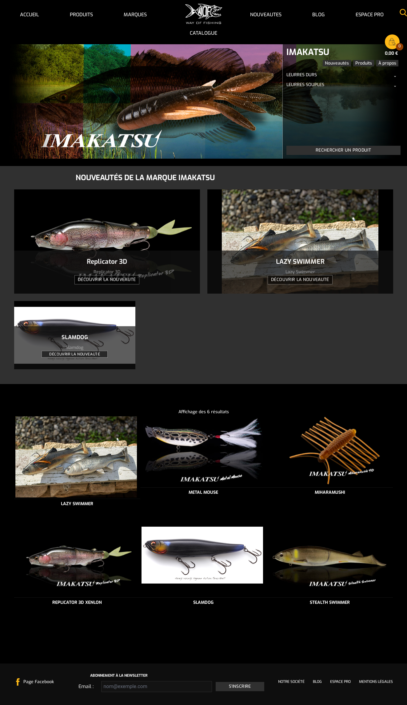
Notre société (291, 681)
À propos (387, 63)
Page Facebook (38, 682)
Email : (86, 686)
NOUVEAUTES (265, 14)
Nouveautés (337, 63)
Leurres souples (305, 85)
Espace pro (370, 14)
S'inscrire (240, 686)
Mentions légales (376, 681)
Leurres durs (301, 75)
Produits (81, 14)
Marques (135, 14)
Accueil (29, 14)
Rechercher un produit (343, 150)
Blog (318, 14)
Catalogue (203, 33)
